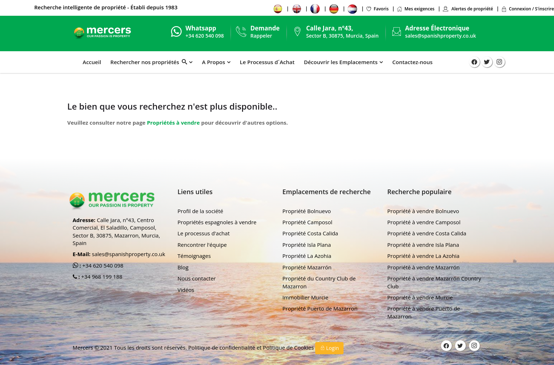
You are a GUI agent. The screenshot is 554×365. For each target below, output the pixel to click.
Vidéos (185, 289)
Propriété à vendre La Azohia (423, 255)
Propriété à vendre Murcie (420, 297)
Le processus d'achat (203, 233)
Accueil (92, 62)
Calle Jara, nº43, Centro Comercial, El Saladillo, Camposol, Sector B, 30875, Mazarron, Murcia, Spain (116, 231)
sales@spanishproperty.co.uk (440, 35)
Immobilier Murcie (305, 297)
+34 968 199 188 (101, 276)
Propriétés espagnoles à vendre (216, 222)
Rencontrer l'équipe (202, 244)
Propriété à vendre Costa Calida (426, 233)
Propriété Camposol (307, 222)
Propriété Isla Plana (307, 244)
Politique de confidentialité (222, 347)
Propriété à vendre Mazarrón (423, 267)
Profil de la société (200, 211)
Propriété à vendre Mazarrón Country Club (434, 282)
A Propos (213, 62)
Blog (183, 267)
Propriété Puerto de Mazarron (320, 308)
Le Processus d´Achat (267, 62)
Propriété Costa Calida (310, 233)
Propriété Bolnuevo (307, 211)
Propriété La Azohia (307, 255)
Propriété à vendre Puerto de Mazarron (423, 312)
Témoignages (194, 255)
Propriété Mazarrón (307, 267)
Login (329, 348)
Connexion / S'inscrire (527, 9)
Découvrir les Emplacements (341, 62)
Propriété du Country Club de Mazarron (319, 282)
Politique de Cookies (289, 347)
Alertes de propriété (467, 9)
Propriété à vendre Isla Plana (423, 244)
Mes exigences (416, 9)
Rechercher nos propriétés (148, 62)
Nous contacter (196, 278)
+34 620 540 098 (102, 265)
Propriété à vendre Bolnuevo (423, 211)
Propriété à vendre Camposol (423, 222)
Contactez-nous (412, 62)
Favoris (377, 9)
